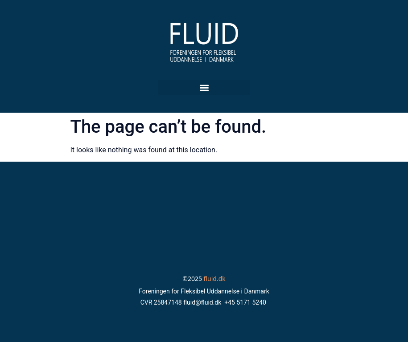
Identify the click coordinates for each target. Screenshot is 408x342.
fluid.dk (215, 278)
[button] (204, 87)
